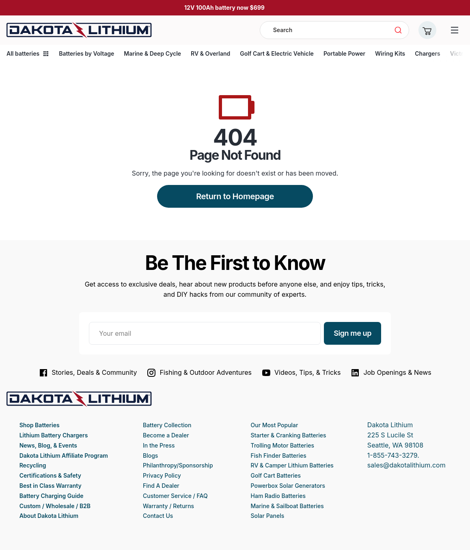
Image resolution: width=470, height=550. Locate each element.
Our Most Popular (274, 425)
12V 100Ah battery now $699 (224, 7)
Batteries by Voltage (86, 53)
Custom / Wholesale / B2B (55, 505)
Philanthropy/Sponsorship (178, 465)
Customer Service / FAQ (175, 495)
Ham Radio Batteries (278, 495)
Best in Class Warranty (50, 485)
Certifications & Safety (50, 475)
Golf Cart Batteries (276, 475)
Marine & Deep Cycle (152, 53)
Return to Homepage (235, 196)
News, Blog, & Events (48, 445)
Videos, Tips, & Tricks (301, 373)
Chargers (427, 53)
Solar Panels (268, 515)
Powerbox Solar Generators (288, 485)
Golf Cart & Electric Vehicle (277, 53)
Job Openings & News (390, 373)
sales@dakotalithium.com (406, 465)
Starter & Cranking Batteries (288, 435)
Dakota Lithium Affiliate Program (63, 455)
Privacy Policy (162, 475)
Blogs (150, 455)
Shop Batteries (39, 425)
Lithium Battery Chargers (53, 435)
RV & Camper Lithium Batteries (292, 465)
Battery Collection (167, 425)
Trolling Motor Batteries (282, 445)
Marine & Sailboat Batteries (287, 505)
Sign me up (352, 333)
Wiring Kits (390, 53)
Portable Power (344, 53)
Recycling (32, 465)
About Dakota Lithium (48, 515)
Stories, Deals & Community (88, 373)
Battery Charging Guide (51, 495)
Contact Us (158, 515)
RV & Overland (210, 53)
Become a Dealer (166, 435)
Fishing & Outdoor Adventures (199, 373)
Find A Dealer (161, 485)
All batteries (27, 53)
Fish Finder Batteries (278, 455)
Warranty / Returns (168, 505)
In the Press (159, 445)
